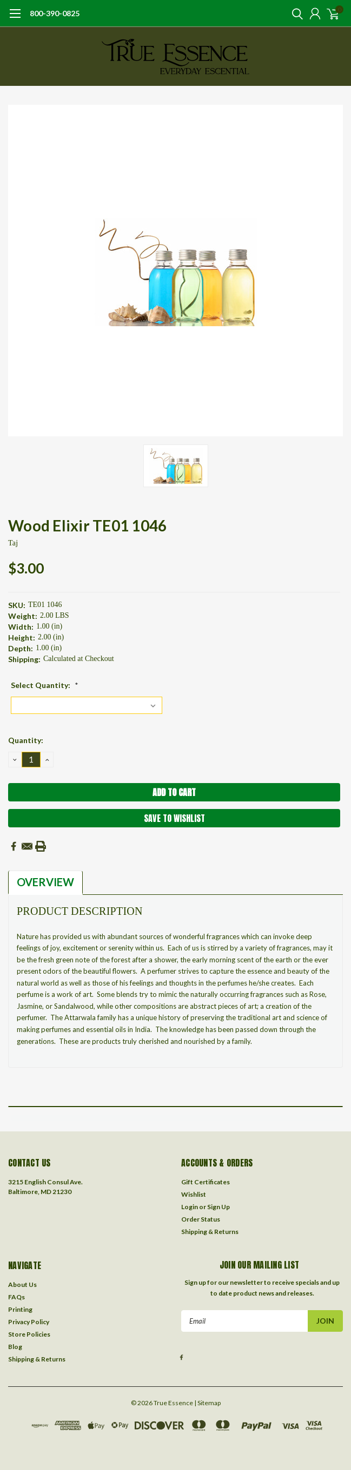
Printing (20, 1309)
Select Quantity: (44, 685)
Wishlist (193, 1194)
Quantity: (25, 740)
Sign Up (218, 1207)
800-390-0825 (55, 13)
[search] (295, 13)
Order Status (200, 1219)
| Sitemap (207, 1403)
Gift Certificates (205, 1182)
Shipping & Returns (210, 1232)
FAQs (16, 1297)
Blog (15, 1347)
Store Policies (29, 1334)
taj (13, 543)
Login (189, 1207)
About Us (22, 1284)
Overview (45, 881)
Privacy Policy (28, 1322)
